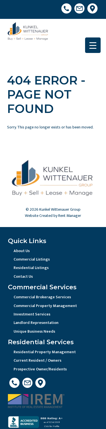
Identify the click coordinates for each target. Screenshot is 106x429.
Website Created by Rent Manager (53, 215)
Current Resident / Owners (37, 360)
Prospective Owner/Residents (40, 369)
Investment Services (32, 314)
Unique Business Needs (34, 331)
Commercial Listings (32, 259)
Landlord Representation (36, 322)
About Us (22, 251)
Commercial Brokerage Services (42, 297)
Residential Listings (31, 267)
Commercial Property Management (45, 306)
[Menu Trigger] (93, 45)
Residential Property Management (45, 352)
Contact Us (23, 276)
